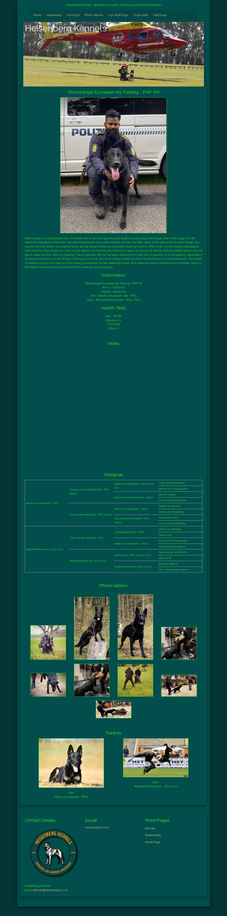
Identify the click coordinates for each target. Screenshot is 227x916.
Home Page (152, 842)
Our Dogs (73, 15)
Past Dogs (160, 15)
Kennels (150, 828)
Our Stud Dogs (118, 15)
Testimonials (153, 835)
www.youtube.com (97, 827)
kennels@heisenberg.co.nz (50, 890)
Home (37, 15)
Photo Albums (94, 15)
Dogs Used (140, 15)
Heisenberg (54, 15)
